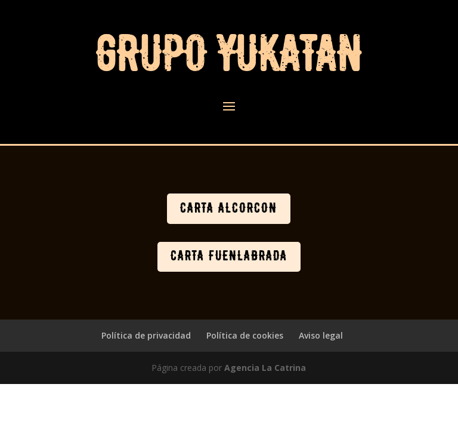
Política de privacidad (146, 335)
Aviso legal (321, 335)
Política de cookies (244, 335)
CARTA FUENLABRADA (229, 256)
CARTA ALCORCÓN (228, 208)
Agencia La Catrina (265, 367)
